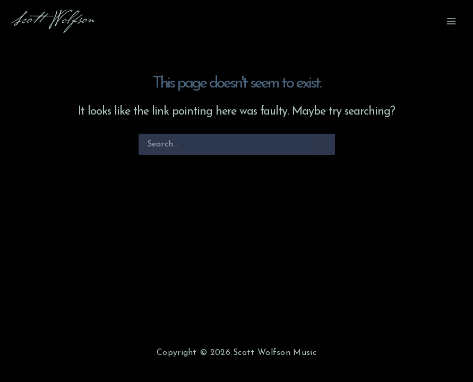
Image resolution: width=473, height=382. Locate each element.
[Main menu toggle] (451, 21)
